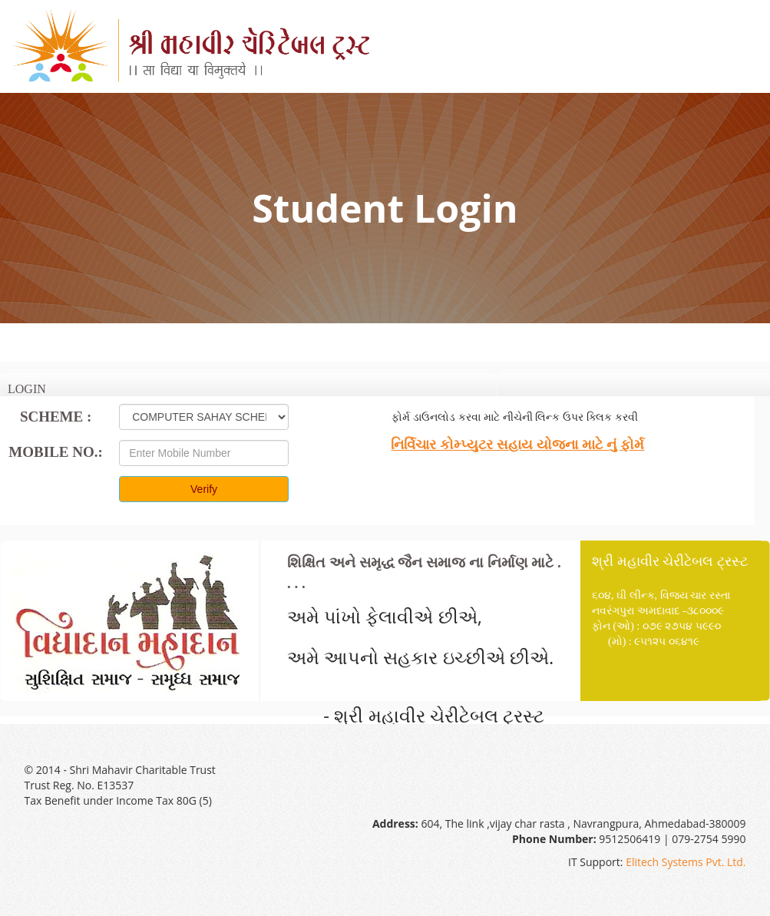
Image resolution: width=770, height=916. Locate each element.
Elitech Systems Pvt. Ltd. (685, 862)
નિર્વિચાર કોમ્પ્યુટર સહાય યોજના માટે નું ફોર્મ (517, 444)
